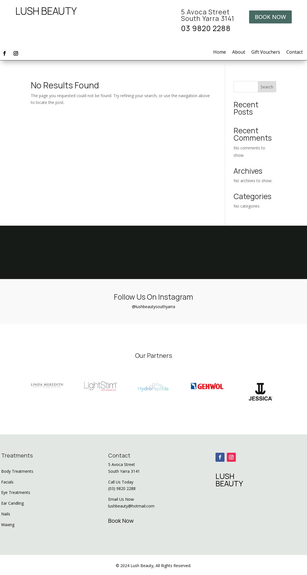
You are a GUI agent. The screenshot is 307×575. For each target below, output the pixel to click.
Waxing (7, 524)
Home (219, 52)
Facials (7, 482)
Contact (294, 52)
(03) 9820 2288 (122, 488)
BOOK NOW (270, 17)
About (238, 52)
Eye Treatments (15, 492)
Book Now (121, 520)
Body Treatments (17, 471)
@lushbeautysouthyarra (153, 306)
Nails (5, 514)
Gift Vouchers (265, 52)
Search (267, 87)
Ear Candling (12, 503)
